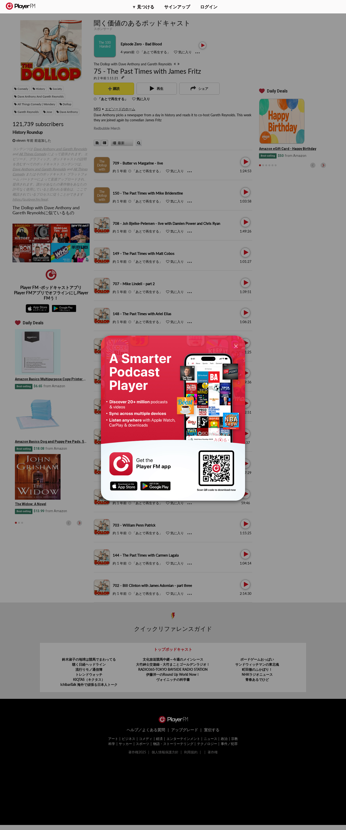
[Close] (236, 346)
